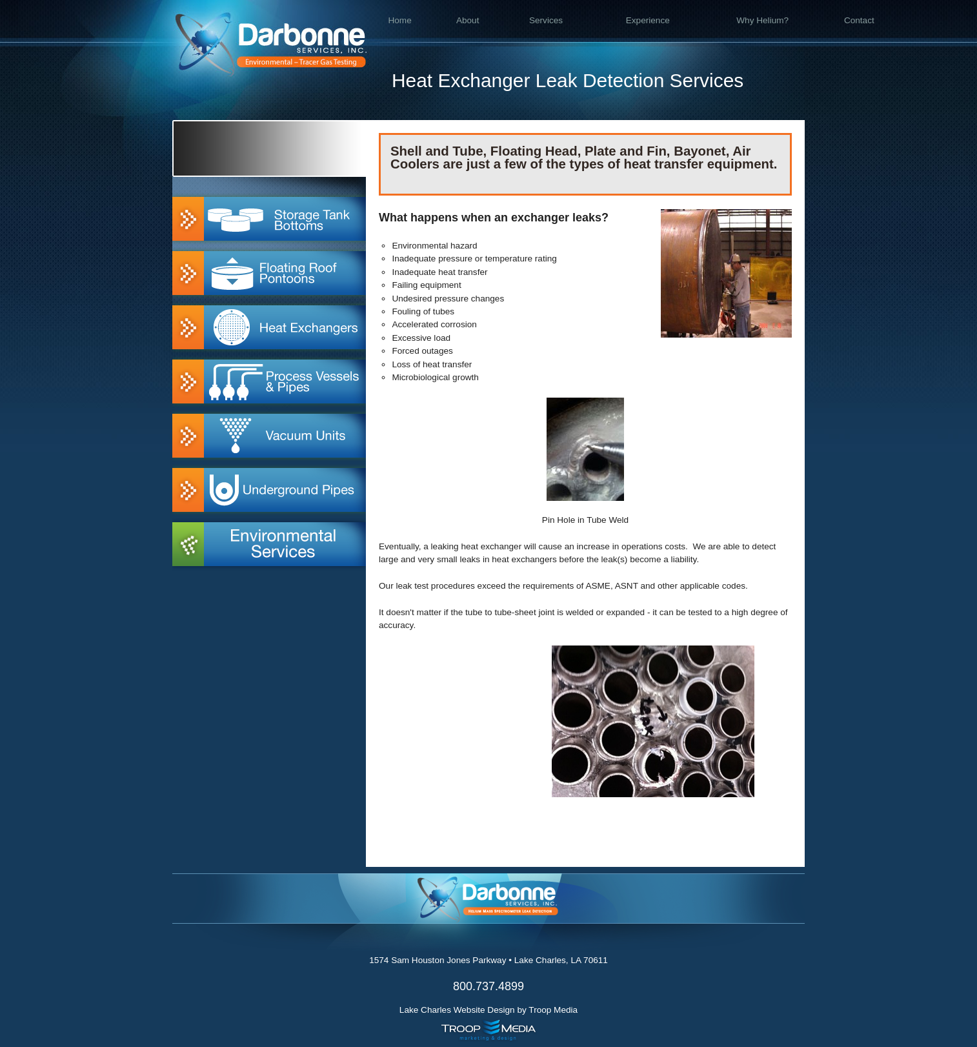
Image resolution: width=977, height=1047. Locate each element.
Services (546, 20)
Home (399, 20)
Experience (648, 20)
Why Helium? (762, 20)
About (467, 20)
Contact (859, 20)
